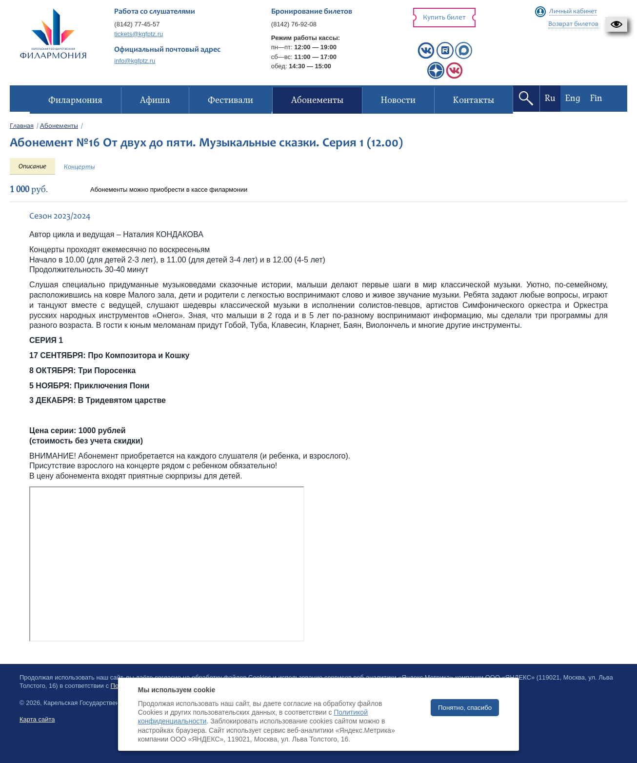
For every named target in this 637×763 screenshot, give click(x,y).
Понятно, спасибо (465, 707)
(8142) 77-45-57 (136, 24)
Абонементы (59, 126)
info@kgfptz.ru (134, 60)
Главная (22, 126)
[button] (616, 24)
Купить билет (444, 17)
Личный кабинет (573, 11)
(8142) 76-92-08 (294, 24)
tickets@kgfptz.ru (138, 34)
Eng (572, 98)
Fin (596, 98)
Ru (550, 98)
